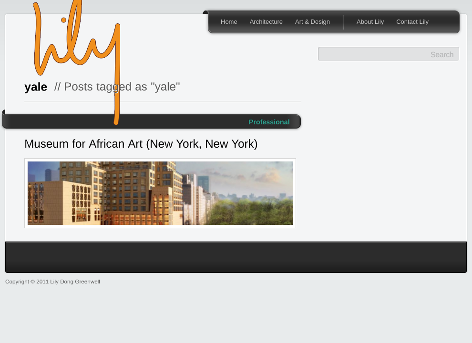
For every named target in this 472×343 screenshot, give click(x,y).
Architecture (266, 21)
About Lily (370, 21)
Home (229, 21)
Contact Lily (412, 21)
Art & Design (312, 21)
